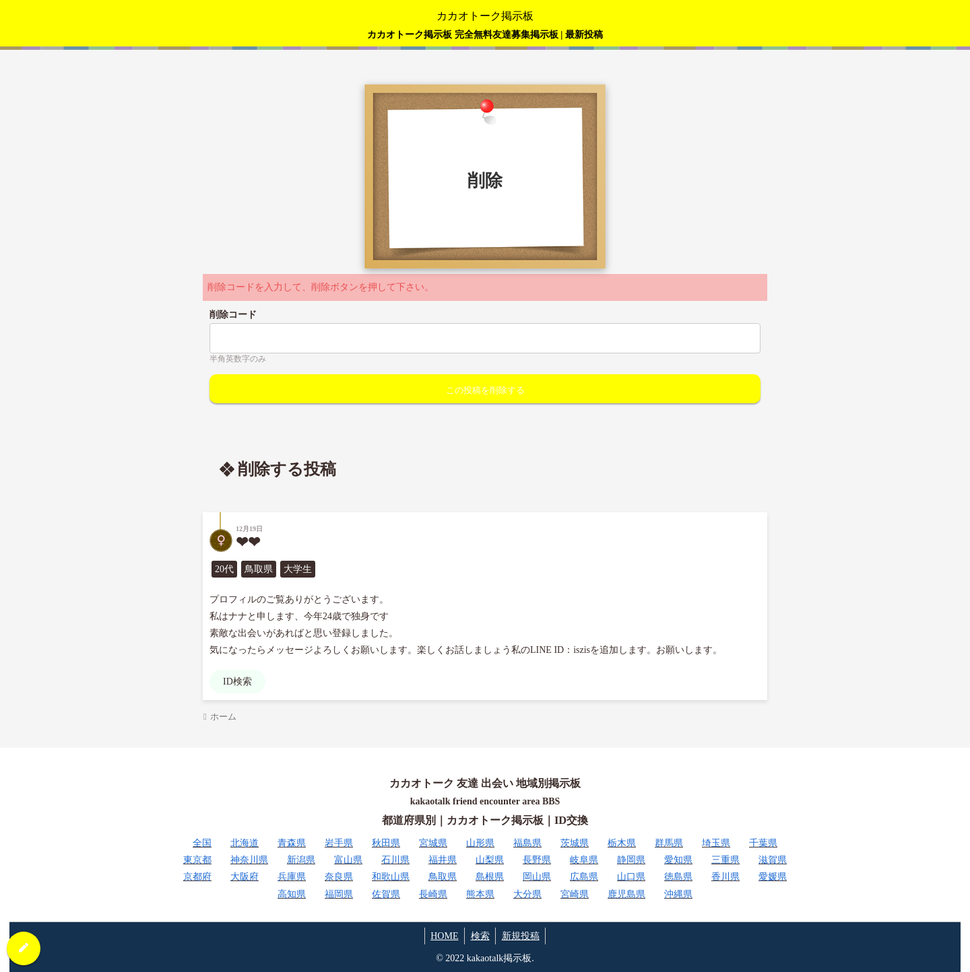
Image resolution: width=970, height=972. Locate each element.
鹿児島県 (626, 894)
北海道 (244, 843)
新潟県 (301, 860)
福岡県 (339, 894)
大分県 (527, 894)
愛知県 (678, 860)
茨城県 (574, 843)
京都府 (197, 877)
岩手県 (339, 843)
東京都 (197, 860)
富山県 (348, 860)
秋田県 (386, 843)
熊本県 (480, 894)
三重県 (725, 860)
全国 (202, 843)
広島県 (584, 877)
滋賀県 (772, 860)
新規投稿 (523, 936)
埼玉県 (716, 843)
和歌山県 (391, 877)
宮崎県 (574, 894)
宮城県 (433, 843)
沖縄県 (678, 894)
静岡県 (631, 860)
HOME (442, 936)
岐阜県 (584, 860)
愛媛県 (772, 877)
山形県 (480, 843)
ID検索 (237, 681)
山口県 (631, 877)
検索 (480, 936)
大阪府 (244, 877)
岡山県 (537, 877)
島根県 (490, 877)
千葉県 (763, 843)
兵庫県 (292, 877)
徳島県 (678, 877)
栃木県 (622, 843)
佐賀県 (386, 894)
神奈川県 (249, 860)
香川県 (725, 877)
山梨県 (490, 860)
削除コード (233, 315)
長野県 (537, 860)
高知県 (292, 894)
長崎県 (433, 894)
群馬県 (669, 843)
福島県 (527, 843)
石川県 (395, 860)
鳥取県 (442, 877)
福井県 (442, 860)
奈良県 (339, 877)
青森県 (292, 843)
